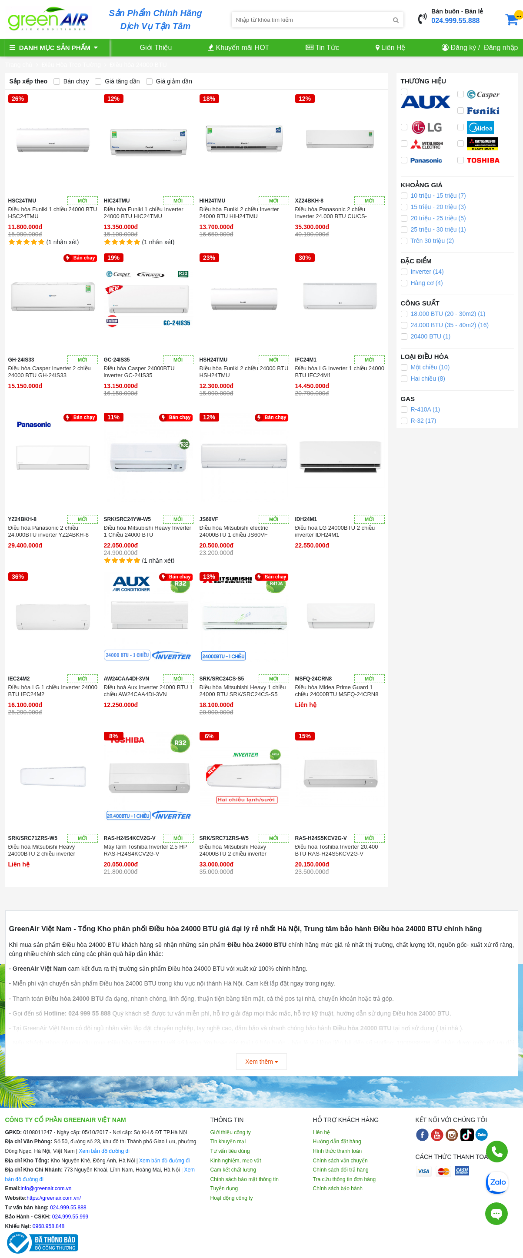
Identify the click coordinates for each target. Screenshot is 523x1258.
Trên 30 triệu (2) (427, 241)
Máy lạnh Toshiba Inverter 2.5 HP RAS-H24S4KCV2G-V (145, 850)
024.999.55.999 (70, 1217)
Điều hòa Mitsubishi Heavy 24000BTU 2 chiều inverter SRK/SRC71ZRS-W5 (41, 850)
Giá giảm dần (169, 81)
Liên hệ (321, 1132)
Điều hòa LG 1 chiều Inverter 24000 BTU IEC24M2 (53, 690)
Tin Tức (322, 47)
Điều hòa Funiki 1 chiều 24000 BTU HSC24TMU (52, 212)
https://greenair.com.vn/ (54, 1198)
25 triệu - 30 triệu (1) (433, 229)
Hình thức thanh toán (337, 1151)
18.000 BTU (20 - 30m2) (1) (443, 314)
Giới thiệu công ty (230, 1132)
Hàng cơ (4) (422, 283)
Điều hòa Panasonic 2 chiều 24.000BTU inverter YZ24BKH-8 (48, 531)
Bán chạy (71, 81)
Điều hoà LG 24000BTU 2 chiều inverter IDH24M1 (335, 531)
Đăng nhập (501, 47)
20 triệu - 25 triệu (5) (433, 218)
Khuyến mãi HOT (238, 47)
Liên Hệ (391, 47)
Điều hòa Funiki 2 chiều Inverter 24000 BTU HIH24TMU (239, 212)
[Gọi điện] (497, 1151)
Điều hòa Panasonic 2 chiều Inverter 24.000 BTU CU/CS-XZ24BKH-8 (331, 213)
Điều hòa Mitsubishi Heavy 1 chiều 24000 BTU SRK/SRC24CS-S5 (243, 690)
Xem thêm (261, 1061)
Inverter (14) (422, 271)
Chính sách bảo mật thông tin (244, 1179)
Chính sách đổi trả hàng (341, 1170)
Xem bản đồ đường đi (104, 1151)
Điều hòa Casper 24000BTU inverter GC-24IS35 (139, 371)
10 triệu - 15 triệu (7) (433, 195)
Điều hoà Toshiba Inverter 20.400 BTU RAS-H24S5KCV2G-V (336, 850)
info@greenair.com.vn (46, 1188)
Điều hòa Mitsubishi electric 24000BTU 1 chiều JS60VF (234, 531)
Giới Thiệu (156, 47)
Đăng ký (463, 47)
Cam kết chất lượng (233, 1170)
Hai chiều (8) (423, 378)
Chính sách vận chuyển (340, 1161)
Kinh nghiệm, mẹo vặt (235, 1161)
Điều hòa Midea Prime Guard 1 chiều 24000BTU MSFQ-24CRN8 (337, 690)
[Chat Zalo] (497, 1182)
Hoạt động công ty (231, 1198)
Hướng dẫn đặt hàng (337, 1142)
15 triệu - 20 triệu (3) (433, 207)
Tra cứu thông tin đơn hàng (344, 1179)
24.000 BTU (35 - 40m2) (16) (445, 325)
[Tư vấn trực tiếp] (496, 1213)
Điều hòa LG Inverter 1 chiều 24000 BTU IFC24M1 (340, 371)
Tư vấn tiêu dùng (230, 1151)
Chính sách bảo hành (338, 1188)
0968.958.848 (48, 1226)
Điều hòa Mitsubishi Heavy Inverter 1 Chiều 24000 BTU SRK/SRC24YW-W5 (147, 531)
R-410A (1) (420, 409)
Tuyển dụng (224, 1188)
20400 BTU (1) (426, 336)
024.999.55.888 (455, 20)
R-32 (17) (418, 421)
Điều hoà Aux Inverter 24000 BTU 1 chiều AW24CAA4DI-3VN (148, 690)
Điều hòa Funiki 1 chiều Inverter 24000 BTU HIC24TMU (143, 212)
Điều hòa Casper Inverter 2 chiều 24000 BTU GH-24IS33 (49, 371)
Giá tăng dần (117, 81)
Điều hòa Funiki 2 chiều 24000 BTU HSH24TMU (244, 371)
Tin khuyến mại (228, 1142)
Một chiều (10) (425, 367)
